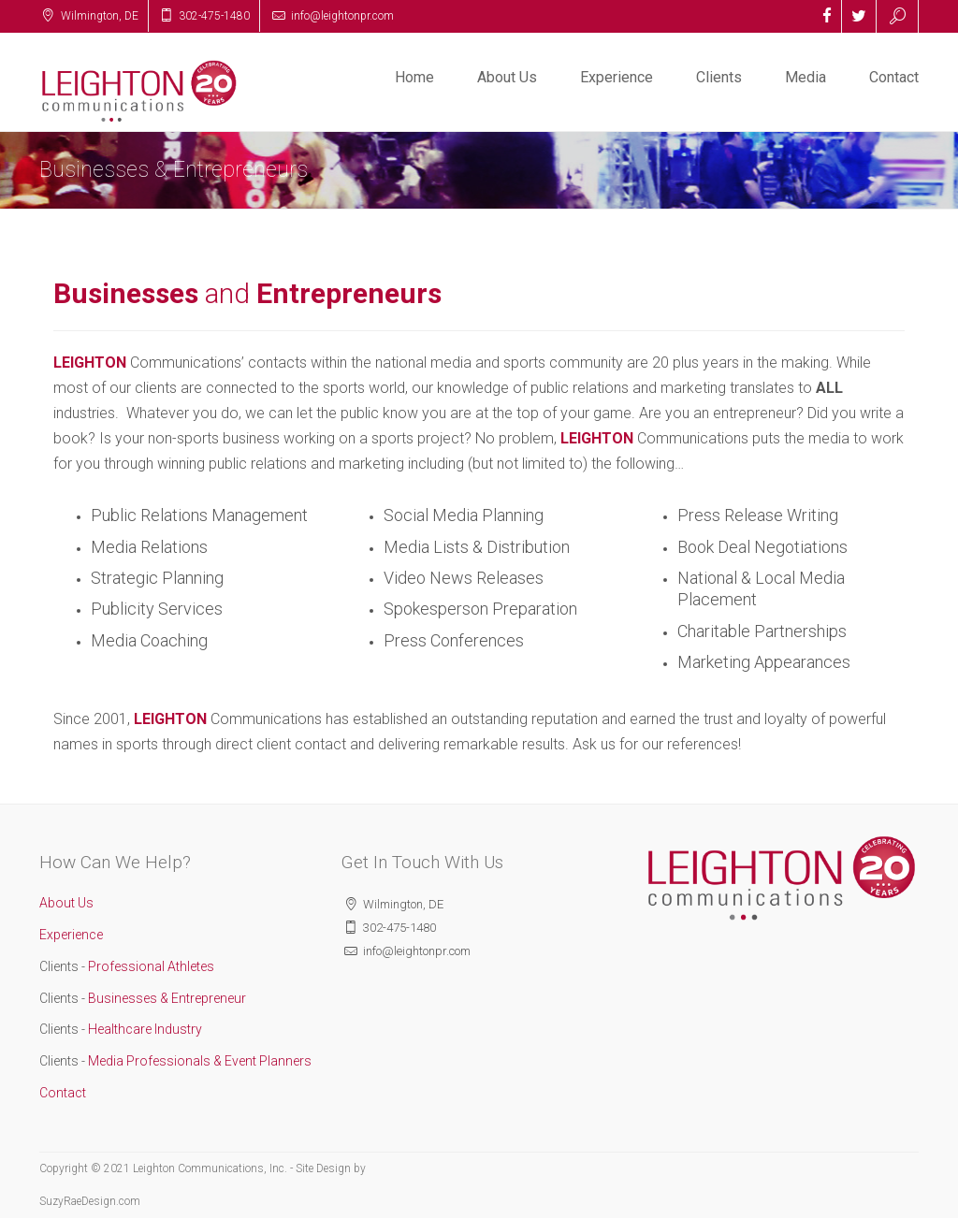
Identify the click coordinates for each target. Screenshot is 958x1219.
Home (414, 77)
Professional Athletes (149, 966)
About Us (507, 77)
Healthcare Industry (143, 1029)
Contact (894, 77)
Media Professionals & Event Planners (198, 1060)
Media (805, 77)
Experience (616, 77)
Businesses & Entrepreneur (165, 998)
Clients (719, 77)
